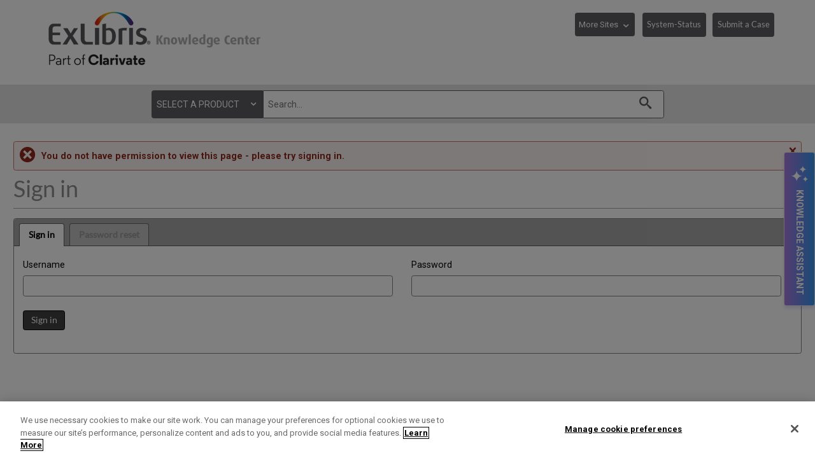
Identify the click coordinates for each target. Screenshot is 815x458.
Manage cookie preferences (623, 428)
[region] (407, 429)
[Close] (795, 429)
